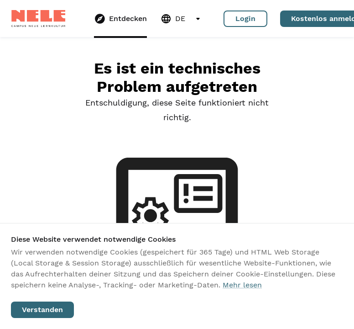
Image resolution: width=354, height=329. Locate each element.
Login (245, 18)
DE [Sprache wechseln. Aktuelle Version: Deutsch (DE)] (182, 19)
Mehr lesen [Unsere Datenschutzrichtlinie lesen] (242, 285)
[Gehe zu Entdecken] (120, 18)
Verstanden (42, 310)
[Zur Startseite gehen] (38, 18)
